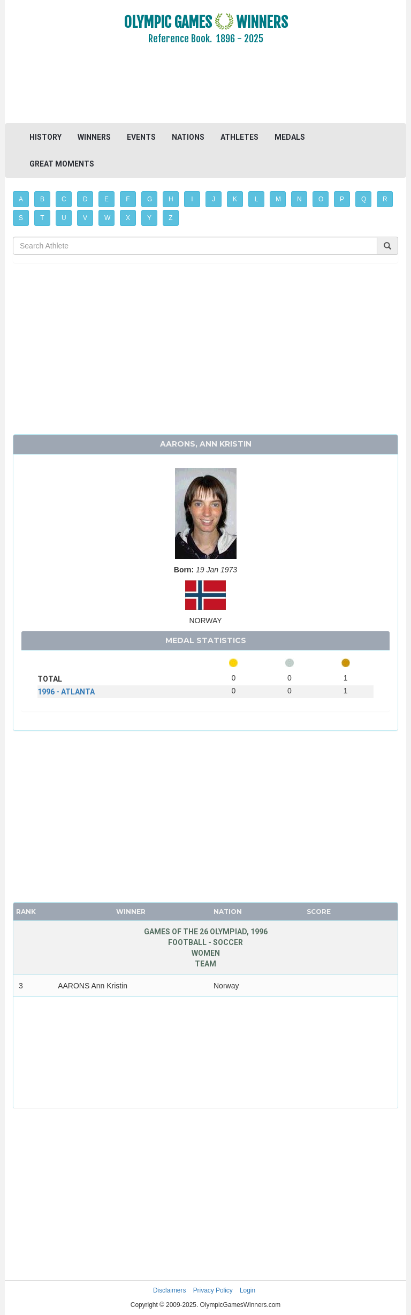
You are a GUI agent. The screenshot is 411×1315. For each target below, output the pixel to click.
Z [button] (170, 218)
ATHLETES (239, 137)
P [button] (342, 199)
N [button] (299, 199)
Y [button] (149, 218)
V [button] (85, 218)
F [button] (128, 199)
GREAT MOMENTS (61, 164)
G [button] (149, 199)
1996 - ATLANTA (66, 691)
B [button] (42, 199)
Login (247, 1290)
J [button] (213, 199)
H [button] (171, 199)
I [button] (192, 199)
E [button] (106, 199)
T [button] (42, 218)
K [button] (235, 199)
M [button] (278, 199)
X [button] (128, 218)
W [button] (107, 218)
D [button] (85, 199)
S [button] (21, 218)
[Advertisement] (205, 91)
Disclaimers (169, 1290)
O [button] (320, 199)
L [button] (256, 199)
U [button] (64, 218)
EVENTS (141, 137)
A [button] (21, 199)
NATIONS (188, 137)
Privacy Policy (213, 1290)
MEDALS (290, 137)
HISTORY (45, 137)
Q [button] (363, 199)
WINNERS (94, 137)
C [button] (64, 199)
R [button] (385, 199)
